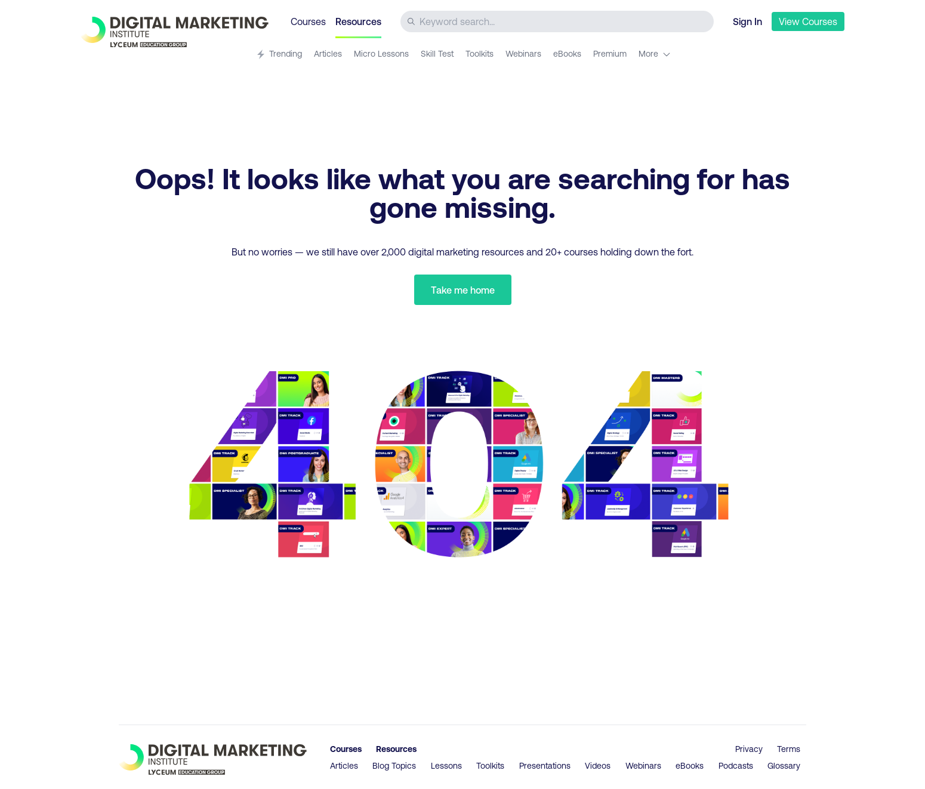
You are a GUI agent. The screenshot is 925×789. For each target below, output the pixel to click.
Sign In (747, 21)
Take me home (463, 289)
